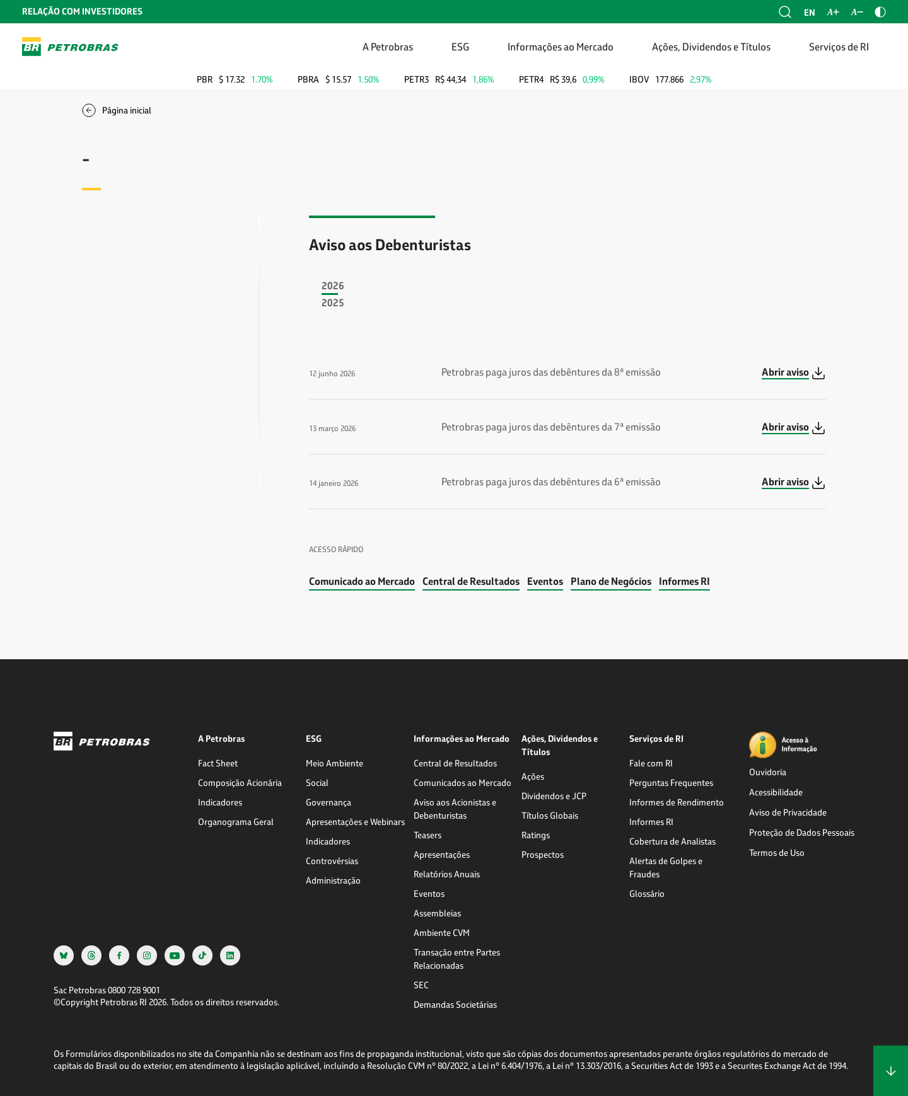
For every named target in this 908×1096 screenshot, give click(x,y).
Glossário (647, 893)
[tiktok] (202, 955)
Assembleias (437, 913)
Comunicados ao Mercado (462, 782)
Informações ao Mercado (561, 46)
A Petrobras (388, 46)
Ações (532, 776)
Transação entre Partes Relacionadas (457, 958)
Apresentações (442, 854)
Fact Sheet (218, 763)
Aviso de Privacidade (788, 812)
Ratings (535, 835)
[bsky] (64, 955)
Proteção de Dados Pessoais (801, 832)
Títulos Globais (549, 815)
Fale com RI (651, 763)
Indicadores (220, 802)
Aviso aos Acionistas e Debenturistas (455, 808)
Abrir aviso (785, 371)
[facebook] (119, 955)
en (809, 12)
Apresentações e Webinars (355, 822)
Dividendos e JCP (553, 796)
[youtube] (175, 955)
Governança (328, 802)
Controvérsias (332, 861)
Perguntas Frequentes (671, 782)
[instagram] (147, 955)
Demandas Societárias (455, 1004)
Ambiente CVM (442, 932)
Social (317, 782)
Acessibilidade (776, 792)
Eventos (545, 580)
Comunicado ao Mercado (362, 580)
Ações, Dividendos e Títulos (711, 46)
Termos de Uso (777, 852)
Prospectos (542, 854)
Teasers (427, 835)
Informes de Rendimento (676, 802)
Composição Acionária (240, 782)
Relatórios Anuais (447, 874)
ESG (460, 46)
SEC (421, 985)
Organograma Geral (236, 822)
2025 (333, 302)
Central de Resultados (471, 580)
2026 (333, 285)
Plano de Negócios (611, 580)
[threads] (91, 955)
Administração (333, 880)
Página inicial (126, 110)
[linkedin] (230, 955)
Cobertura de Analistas (672, 841)
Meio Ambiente (334, 763)
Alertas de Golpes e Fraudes (665, 867)
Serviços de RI (839, 46)
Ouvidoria (767, 772)
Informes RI (684, 580)
